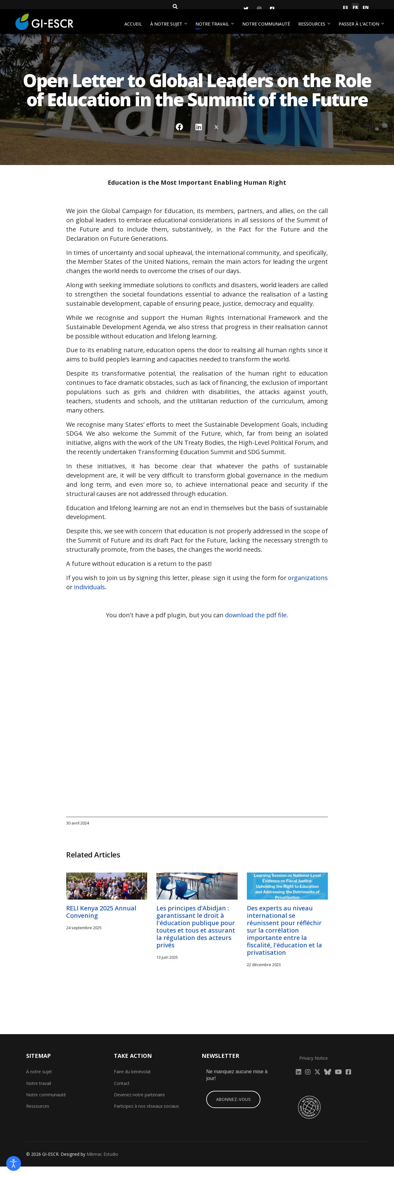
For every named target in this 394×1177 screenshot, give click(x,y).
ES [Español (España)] (345, 7)
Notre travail (212, 24)
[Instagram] (259, 9)
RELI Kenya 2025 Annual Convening (102, 922)
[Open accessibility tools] (13, 1163)
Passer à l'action (359, 24)
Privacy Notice (313, 1069)
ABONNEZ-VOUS (233, 1110)
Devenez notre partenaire (139, 1105)
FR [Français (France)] (355, 7)
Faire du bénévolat (132, 1082)
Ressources (311, 24)
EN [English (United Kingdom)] (366, 7)
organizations (86, 597)
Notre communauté (266, 24)
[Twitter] (245, 9)
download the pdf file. (256, 626)
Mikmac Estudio (102, 1164)
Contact (122, 1094)
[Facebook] (272, 9)
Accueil (133, 24)
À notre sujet (166, 24)
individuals (131, 597)
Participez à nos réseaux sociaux (146, 1117)
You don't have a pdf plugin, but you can (197, 626)
